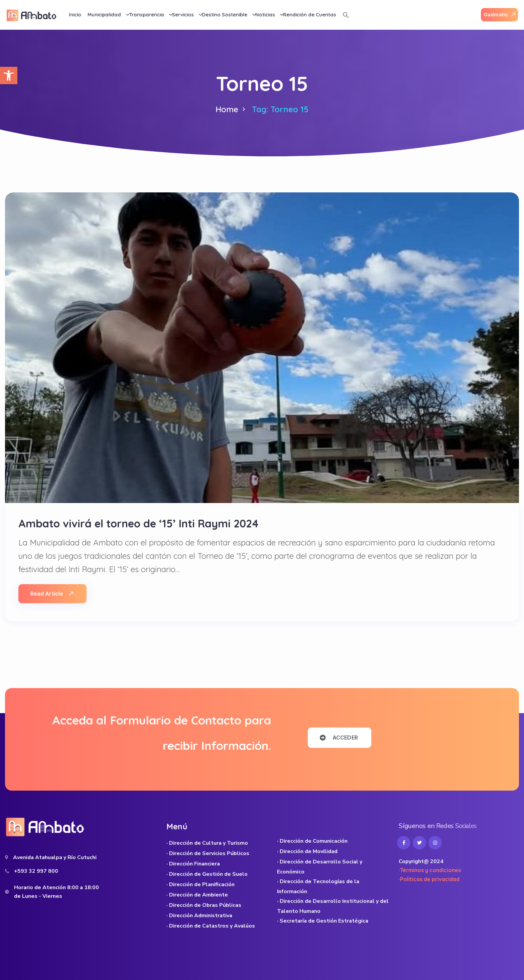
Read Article (51, 593)
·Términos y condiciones (430, 870)
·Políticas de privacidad (429, 879)
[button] (8, 75)
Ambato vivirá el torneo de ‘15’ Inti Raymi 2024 (138, 523)
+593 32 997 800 (36, 871)
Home (227, 109)
